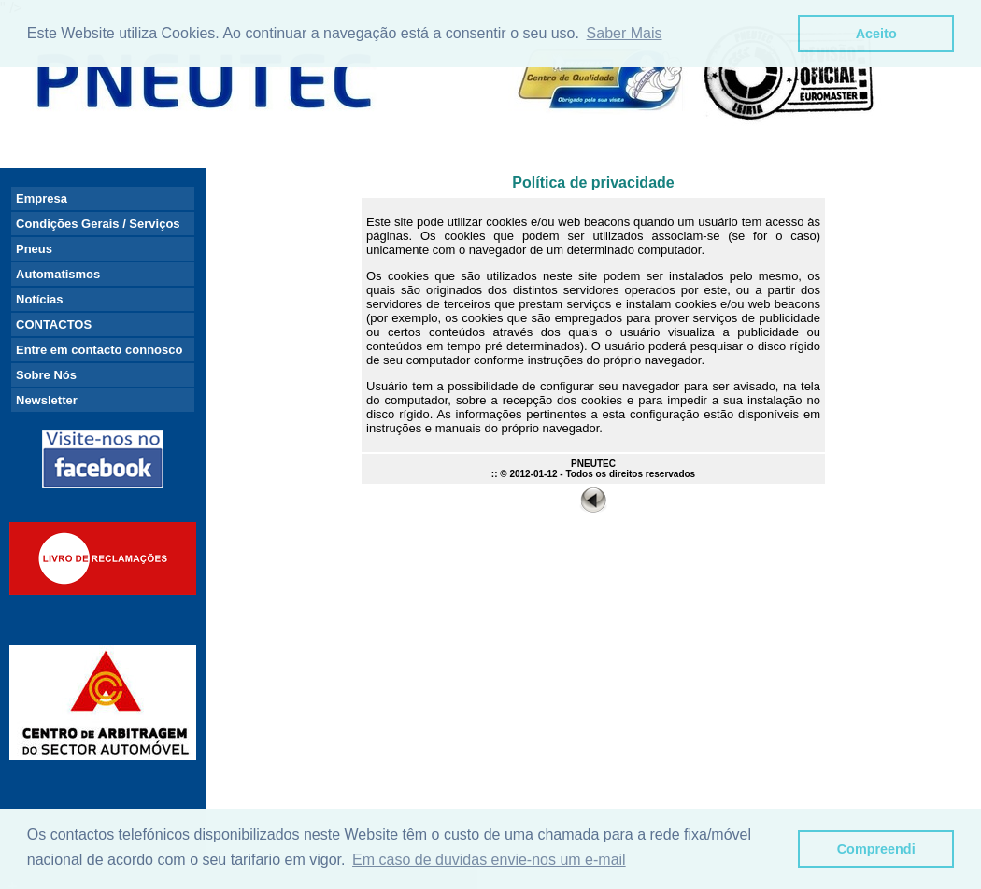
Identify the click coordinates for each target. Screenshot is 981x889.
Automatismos (58, 274)
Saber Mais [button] (624, 33)
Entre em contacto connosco (99, 350)
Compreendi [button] (876, 848)
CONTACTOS (54, 325)
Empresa (41, 198)
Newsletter (47, 400)
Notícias (40, 299)
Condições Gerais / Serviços (98, 224)
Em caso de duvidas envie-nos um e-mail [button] (489, 860)
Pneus (34, 249)
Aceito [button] (876, 33)
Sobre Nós (46, 375)
